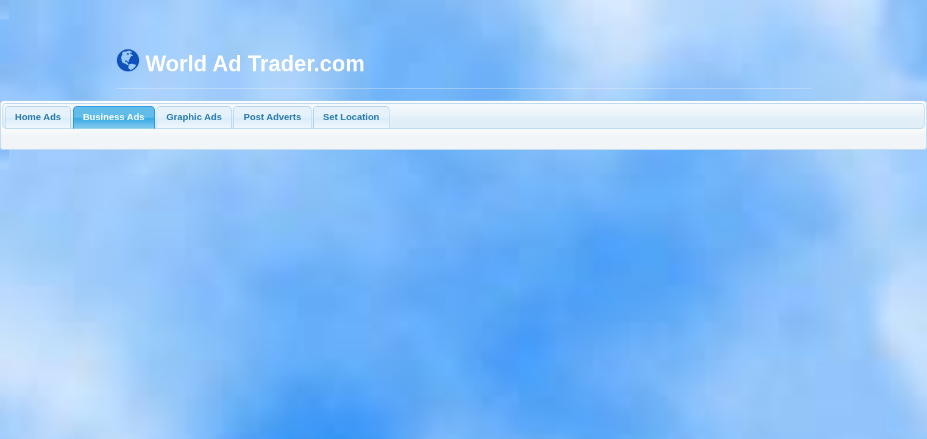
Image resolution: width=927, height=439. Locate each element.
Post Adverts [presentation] (272, 117)
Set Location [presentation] (351, 117)
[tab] (38, 117)
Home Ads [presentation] (38, 117)
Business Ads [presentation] (113, 117)
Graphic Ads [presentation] (194, 117)
